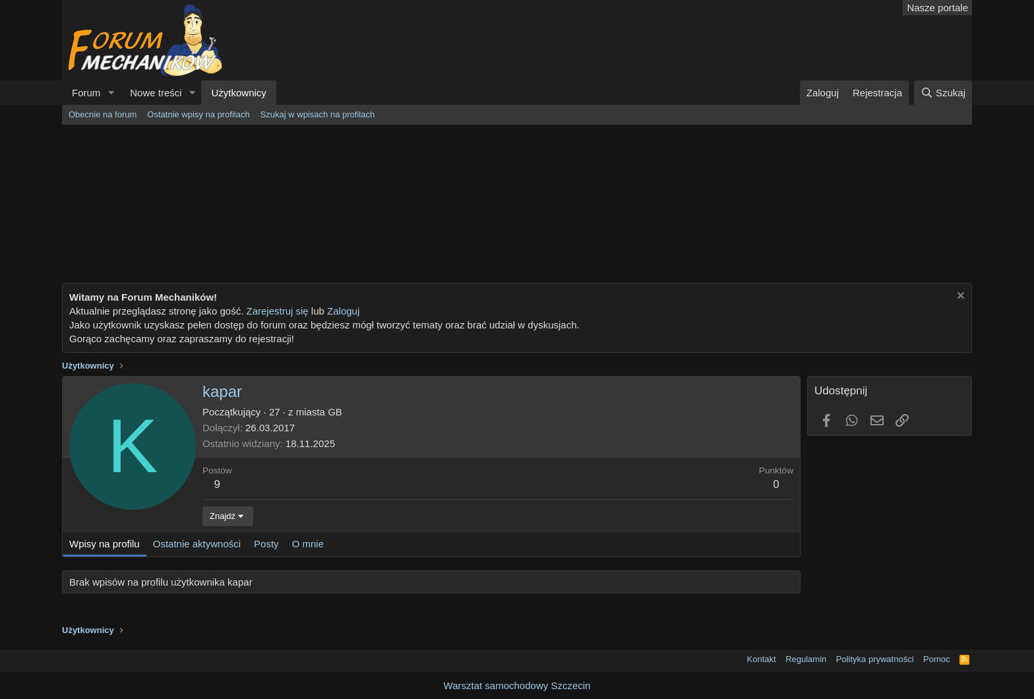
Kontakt (761, 659)
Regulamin (805, 659)
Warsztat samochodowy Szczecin (517, 685)
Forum (86, 92)
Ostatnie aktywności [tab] (197, 543)
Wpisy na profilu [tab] (104, 543)
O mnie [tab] (308, 543)
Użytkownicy (238, 92)
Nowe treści (155, 92)
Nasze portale (937, 7)
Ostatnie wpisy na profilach (198, 114)
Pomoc (936, 659)
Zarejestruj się (275, 311)
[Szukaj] (943, 92)
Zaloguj (343, 311)
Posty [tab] (266, 543)
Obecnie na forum (103, 114)
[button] (111, 92)
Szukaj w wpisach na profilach (317, 114)
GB (335, 411)
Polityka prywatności (875, 659)
